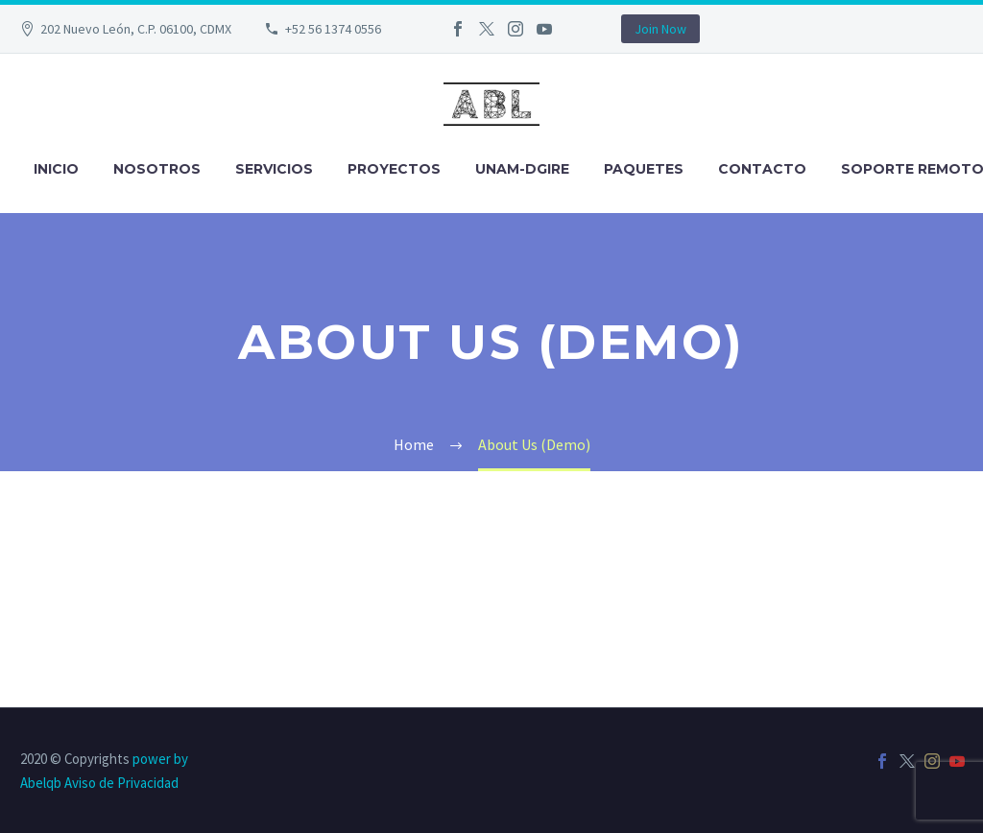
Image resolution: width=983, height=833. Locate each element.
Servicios (274, 169)
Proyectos (394, 169)
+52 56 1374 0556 (333, 28)
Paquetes (643, 169)
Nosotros (157, 169)
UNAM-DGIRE (522, 169)
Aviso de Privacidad (121, 783)
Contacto (762, 169)
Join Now (660, 28)
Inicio (56, 169)
